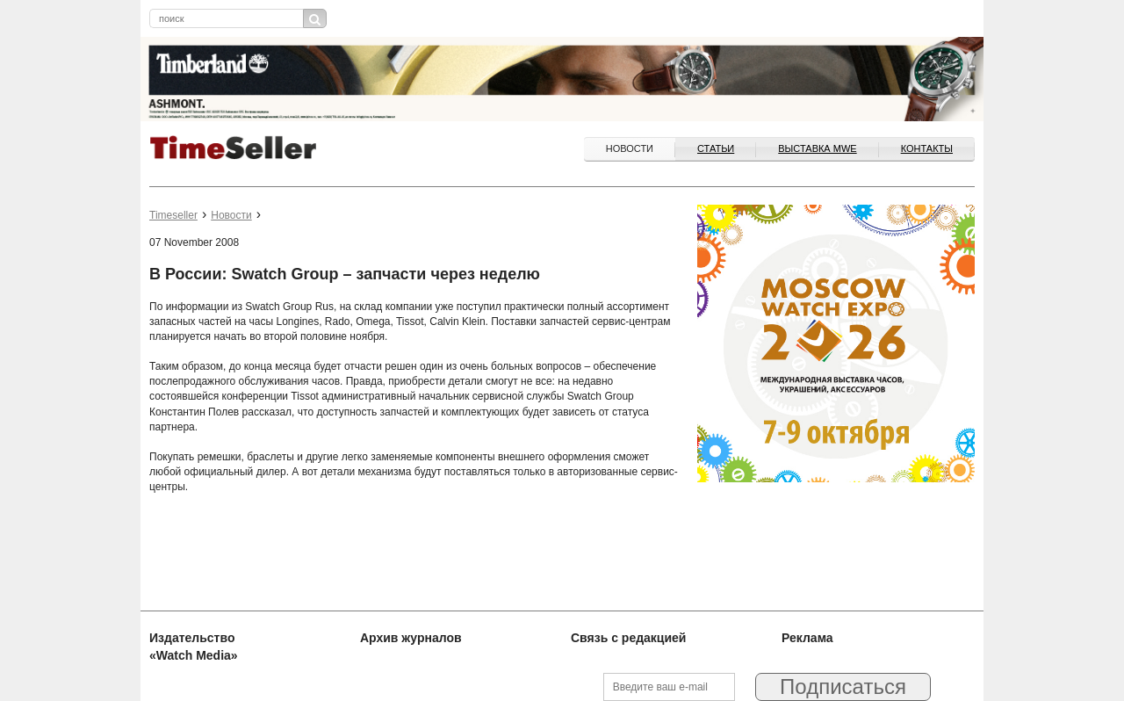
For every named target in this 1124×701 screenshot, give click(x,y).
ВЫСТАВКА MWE (817, 148)
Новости (629, 148)
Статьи (715, 148)
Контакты (927, 148)
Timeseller (173, 215)
